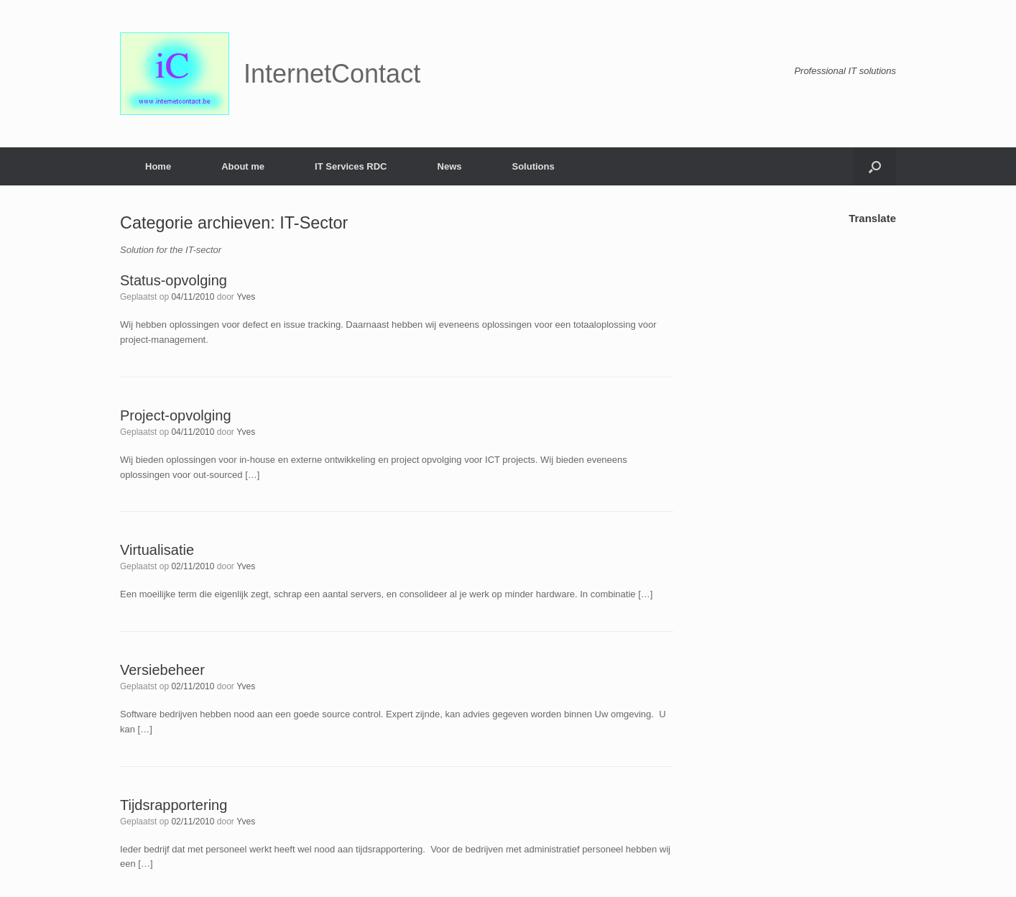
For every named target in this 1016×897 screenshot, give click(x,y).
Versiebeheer (162, 670)
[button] (875, 166)
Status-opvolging (173, 280)
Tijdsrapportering (173, 805)
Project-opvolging (175, 415)
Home (158, 166)
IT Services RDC (351, 166)
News (450, 166)
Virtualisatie (157, 550)
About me (242, 166)
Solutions (533, 166)
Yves (245, 297)
